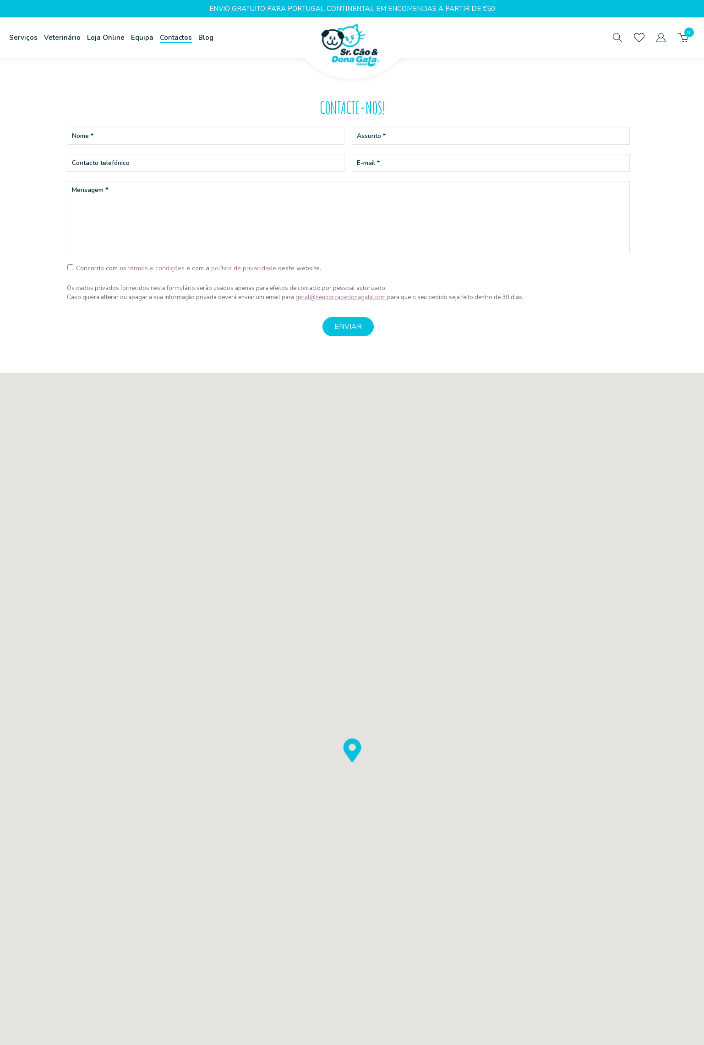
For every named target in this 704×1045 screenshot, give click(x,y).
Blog (205, 37)
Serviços (23, 37)
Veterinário (62, 37)
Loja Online (106, 37)
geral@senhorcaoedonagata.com (340, 297)
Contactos (176, 37)
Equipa (142, 37)
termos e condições (156, 268)
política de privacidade (243, 268)
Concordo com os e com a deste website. (198, 268)
